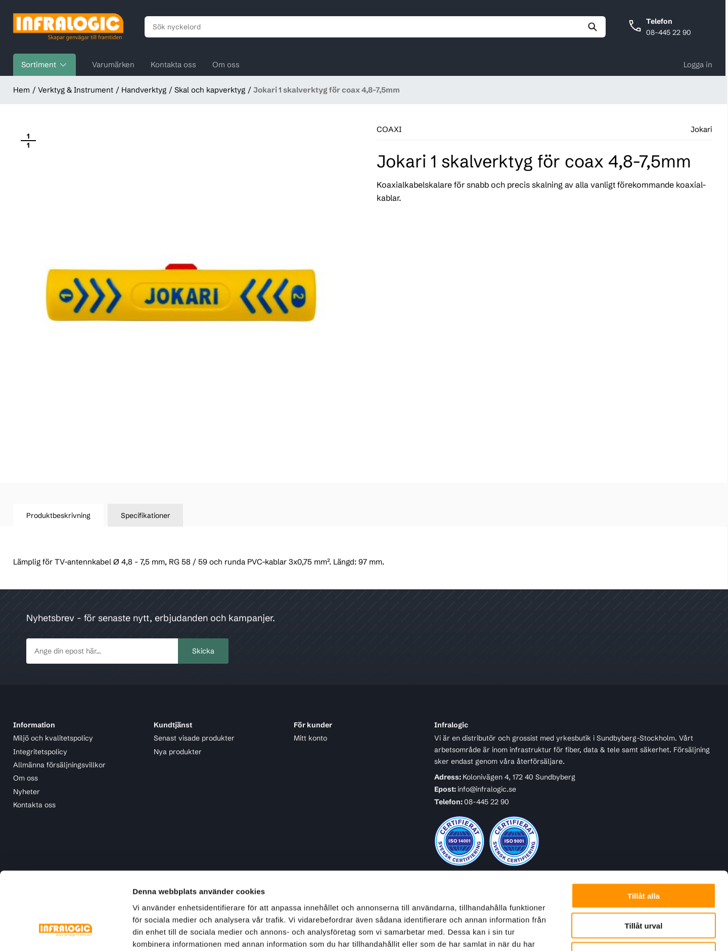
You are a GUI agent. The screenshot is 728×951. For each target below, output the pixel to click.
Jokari (701, 129)
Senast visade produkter (194, 738)
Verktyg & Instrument (75, 90)
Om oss (226, 64)
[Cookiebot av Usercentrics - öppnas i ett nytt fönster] (65, 931)
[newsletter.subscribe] (102, 651)
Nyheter (26, 791)
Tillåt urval (644, 856)
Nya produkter (178, 751)
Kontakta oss (173, 64)
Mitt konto (310, 738)
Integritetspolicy (40, 751)
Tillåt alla (643, 827)
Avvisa (643, 886)
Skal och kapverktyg (209, 90)
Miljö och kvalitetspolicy (53, 738)
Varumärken (113, 64)
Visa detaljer (549, 931)
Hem (21, 90)
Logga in (698, 64)
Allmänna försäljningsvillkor (59, 764)
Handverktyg (143, 90)
